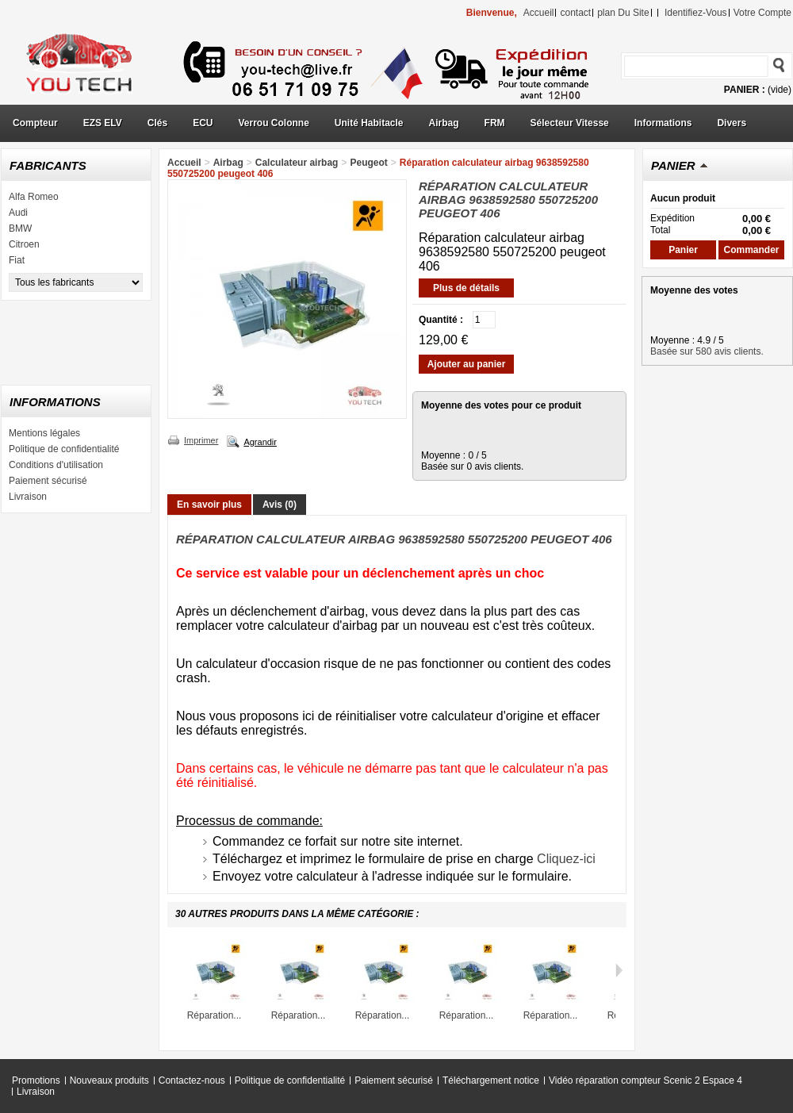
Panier (673, 165)
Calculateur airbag (297, 162)
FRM (495, 123)
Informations (663, 123)
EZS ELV (102, 123)
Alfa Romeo (34, 196)
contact (575, 12)
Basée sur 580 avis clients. (707, 351)
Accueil (184, 162)
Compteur (35, 123)
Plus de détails (466, 288)
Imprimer (201, 440)
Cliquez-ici (566, 858)
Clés (157, 123)
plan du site (623, 12)
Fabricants (48, 165)
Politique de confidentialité (64, 449)
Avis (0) (279, 504)
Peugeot (368, 162)
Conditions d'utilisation (56, 464)
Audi (18, 212)
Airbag (444, 123)
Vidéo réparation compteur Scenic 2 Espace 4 (645, 1080)
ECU (203, 123)
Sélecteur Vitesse (570, 123)
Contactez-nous (192, 1080)
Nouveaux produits (109, 1080)
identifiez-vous (696, 12)
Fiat (17, 260)
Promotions (36, 1080)
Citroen (24, 244)
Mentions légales (44, 433)
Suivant (619, 970)
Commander (751, 249)
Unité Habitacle (369, 123)
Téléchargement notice (490, 1080)
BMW (20, 228)
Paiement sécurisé (48, 480)
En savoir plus (209, 504)
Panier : (744, 89)
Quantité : (441, 319)
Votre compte (762, 12)
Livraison (28, 496)
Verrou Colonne (274, 123)
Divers (731, 123)
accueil (538, 12)
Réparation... (214, 1015)
